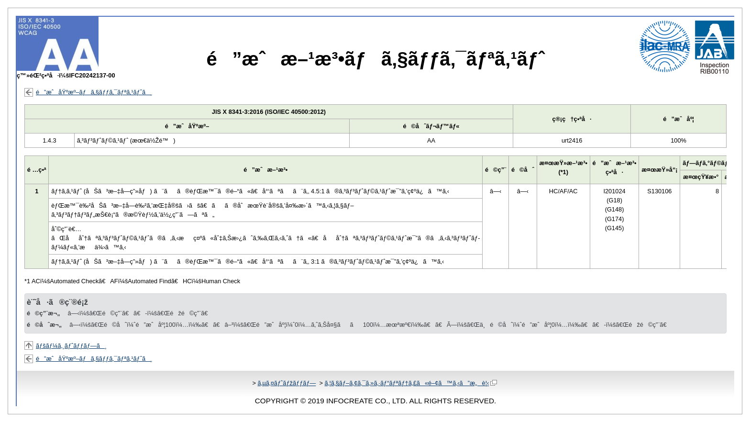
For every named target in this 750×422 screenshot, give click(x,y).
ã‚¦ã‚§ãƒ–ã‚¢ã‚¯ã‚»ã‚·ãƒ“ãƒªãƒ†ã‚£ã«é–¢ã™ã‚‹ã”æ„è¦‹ (410, 383)
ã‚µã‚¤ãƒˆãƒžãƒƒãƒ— (286, 383)
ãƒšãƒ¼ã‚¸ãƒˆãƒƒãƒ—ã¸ (71, 345)
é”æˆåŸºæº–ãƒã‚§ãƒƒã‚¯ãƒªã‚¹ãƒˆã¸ (94, 92)
